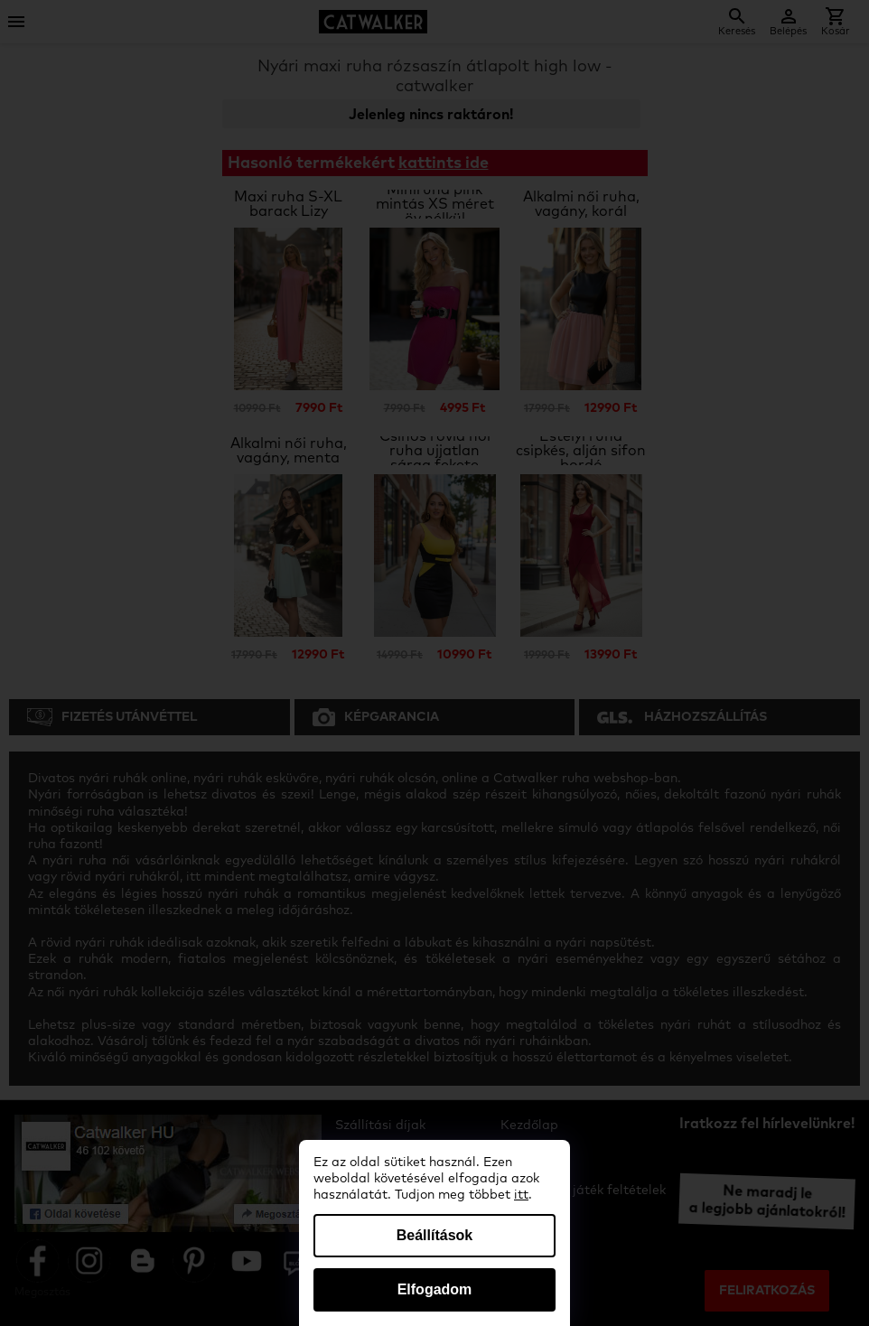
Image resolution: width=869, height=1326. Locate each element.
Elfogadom (434, 1289)
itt (521, 1195)
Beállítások (434, 1235)
